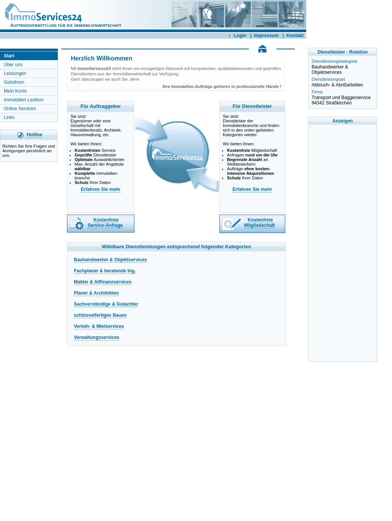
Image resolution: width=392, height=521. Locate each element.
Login (238, 35)
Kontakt (295, 35)
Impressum (266, 35)
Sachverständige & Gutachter (106, 304)
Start (9, 56)
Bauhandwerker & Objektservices (110, 259)
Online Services (20, 108)
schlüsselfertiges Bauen (100, 315)
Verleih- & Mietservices (99, 326)
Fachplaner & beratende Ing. (105, 271)
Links (9, 117)
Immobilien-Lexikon (23, 100)
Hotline (34, 134)
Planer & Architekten (96, 293)
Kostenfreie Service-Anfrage (105, 222)
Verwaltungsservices (96, 337)
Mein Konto (15, 91)
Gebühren (14, 82)
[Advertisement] (342, 243)
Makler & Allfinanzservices (103, 282)
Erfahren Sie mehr (100, 189)
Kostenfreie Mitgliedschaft (259, 222)
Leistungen (15, 73)
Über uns (13, 64)
